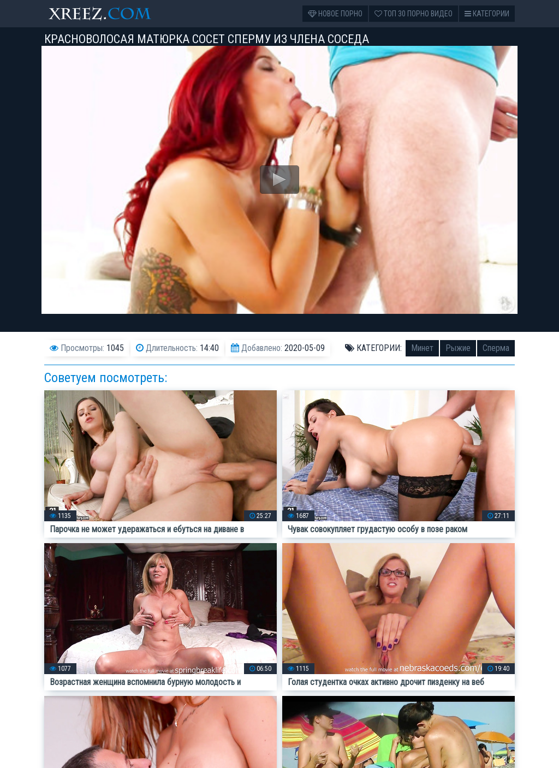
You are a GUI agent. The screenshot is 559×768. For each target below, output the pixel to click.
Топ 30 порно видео (413, 13)
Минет (422, 348)
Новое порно (335, 13)
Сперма (496, 348)
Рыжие (458, 348)
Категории (487, 13)
